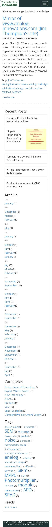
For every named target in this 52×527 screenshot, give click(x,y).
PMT (23, 476)
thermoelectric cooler (15, 444)
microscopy (23, 431)
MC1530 (16, 92)
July (7, 248)
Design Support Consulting (19, 387)
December (10, 211)
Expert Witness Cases (16, 391)
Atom (14, 507)
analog (33, 84)
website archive (34, 88)
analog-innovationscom (15, 84)
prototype (29, 426)
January (9, 203)
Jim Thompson (16, 80)
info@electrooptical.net (27, 522)
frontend (9, 485)
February (10, 219)
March (8, 215)
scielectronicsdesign (13, 88)
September (11, 285)
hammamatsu (12, 490)
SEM (9, 431)
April (7, 301)
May (7, 228)
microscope (10, 435)
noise (10, 440)
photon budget (12, 426)
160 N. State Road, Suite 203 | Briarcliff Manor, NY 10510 (28, 523)
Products (10, 402)
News (8, 398)
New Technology (14, 394)
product (25, 435)
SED (14, 38)
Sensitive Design (14, 410)
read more (8, 97)
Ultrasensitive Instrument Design (23, 414)
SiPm (23, 470)
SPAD (10, 494)
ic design (43, 84)
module (25, 485)
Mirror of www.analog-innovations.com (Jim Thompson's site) (24, 25)
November (11, 281)
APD (27, 490)
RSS (7, 507)
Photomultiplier (20, 480)
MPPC (11, 475)
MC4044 (6, 92)
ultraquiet (25, 440)
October (9, 244)
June (7, 297)
